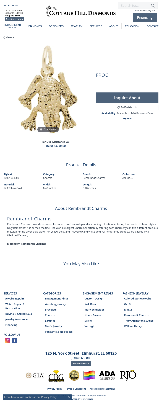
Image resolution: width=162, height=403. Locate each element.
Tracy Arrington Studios (139, 320)
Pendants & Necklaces (59, 331)
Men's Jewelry (53, 326)
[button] (11, 5)
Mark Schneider (94, 309)
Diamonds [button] (35, 26)
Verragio (90, 326)
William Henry (133, 326)
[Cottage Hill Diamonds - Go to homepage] (81, 13)
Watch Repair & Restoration (15, 306)
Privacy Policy (54, 388)
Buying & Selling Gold (18, 314)
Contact (152, 26)
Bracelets (51, 309)
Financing (11, 325)
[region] (48, 89)
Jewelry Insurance (16, 319)
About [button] (113, 26)
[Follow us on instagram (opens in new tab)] (7, 340)
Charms (10, 37)
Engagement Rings (12, 26)
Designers (56, 26)
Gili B (127, 304)
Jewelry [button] (76, 26)
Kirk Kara (90, 304)
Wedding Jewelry (55, 304)
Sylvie (88, 320)
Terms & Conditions (76, 388)
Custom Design (94, 298)
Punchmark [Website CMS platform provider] (87, 399)
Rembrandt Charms (94, 178)
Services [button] (96, 26)
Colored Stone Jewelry (137, 298)
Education (132, 26)
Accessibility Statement (102, 388)
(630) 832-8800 (56, 146)
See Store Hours (14, 19)
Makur (128, 309)
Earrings (50, 320)
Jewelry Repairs (14, 298)
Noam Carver (93, 315)
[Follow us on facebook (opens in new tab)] (14, 340)
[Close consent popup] (69, 397)
